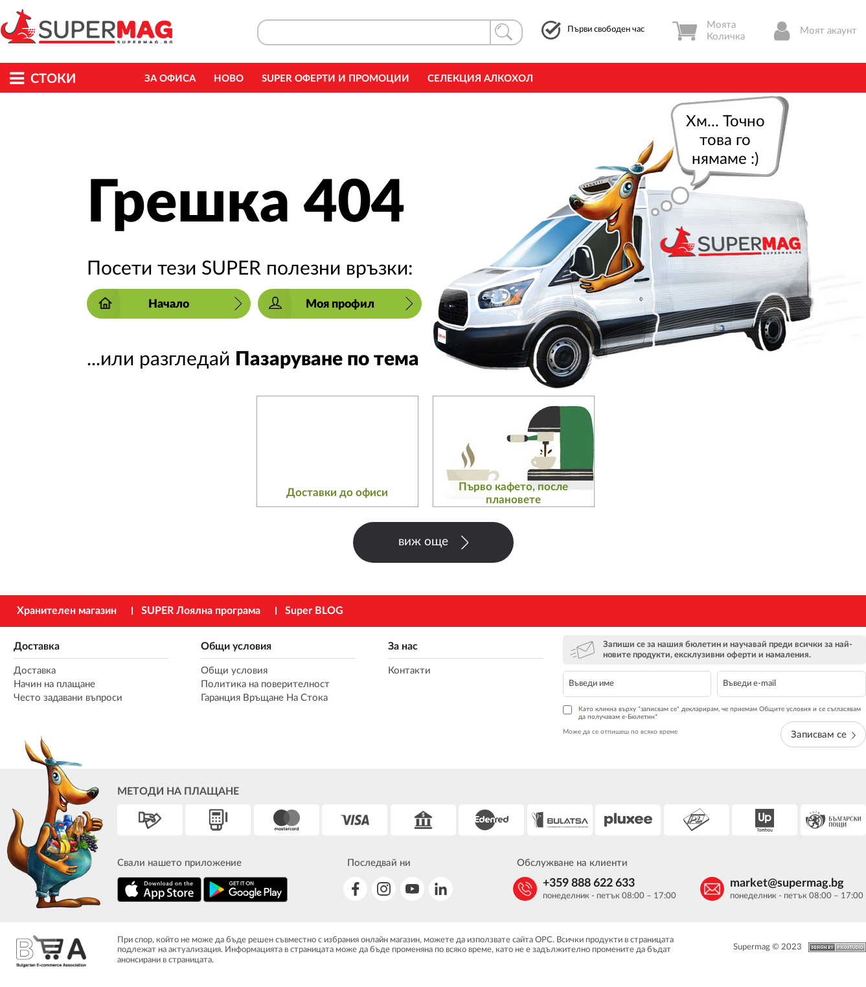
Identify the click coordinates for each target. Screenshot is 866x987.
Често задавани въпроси (68, 698)
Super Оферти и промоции (335, 79)
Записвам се (823, 735)
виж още (433, 542)
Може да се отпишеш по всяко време (620, 732)
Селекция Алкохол (480, 79)
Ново (229, 79)
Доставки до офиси (337, 492)
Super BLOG (314, 611)
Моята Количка (708, 31)
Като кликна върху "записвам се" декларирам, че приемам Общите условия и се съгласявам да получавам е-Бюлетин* (712, 712)
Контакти (409, 670)
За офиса (170, 79)
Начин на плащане (54, 684)
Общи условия (236, 646)
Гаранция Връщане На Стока (264, 698)
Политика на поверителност (265, 684)
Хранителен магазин (67, 611)
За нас (403, 646)
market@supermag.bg (787, 883)
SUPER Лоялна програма (200, 611)
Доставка (37, 646)
